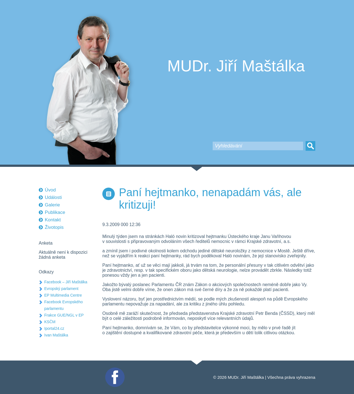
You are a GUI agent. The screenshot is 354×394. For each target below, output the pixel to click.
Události (53, 197)
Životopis (54, 227)
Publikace (55, 212)
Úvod (50, 190)
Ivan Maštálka (56, 335)
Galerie (52, 205)
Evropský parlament (61, 288)
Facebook (114, 369)
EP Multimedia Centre (63, 295)
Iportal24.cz (54, 328)
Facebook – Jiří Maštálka (65, 282)
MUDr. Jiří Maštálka (236, 66)
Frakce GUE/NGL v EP (64, 315)
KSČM (49, 322)
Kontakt (53, 219)
